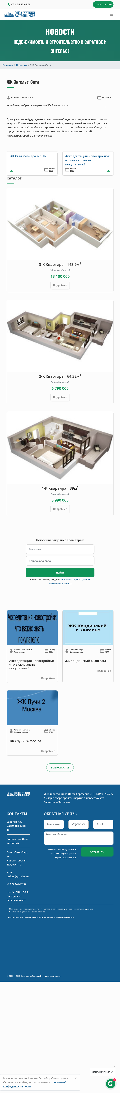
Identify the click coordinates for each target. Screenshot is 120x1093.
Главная (7, 65)
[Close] (76, 1078)
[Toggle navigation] (111, 14)
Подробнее (60, 285)
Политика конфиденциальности (24, 908)
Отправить (97, 852)
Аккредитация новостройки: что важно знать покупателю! (87, 160)
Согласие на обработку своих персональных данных (68, 908)
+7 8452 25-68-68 (21, 4)
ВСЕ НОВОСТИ (60, 767)
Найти (60, 572)
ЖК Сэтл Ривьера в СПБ (27, 156)
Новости (21, 65)
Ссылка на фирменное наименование (27, 911)
